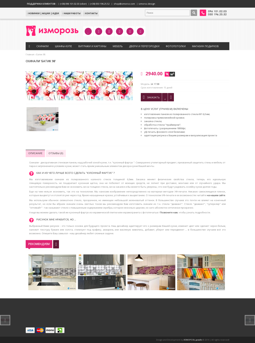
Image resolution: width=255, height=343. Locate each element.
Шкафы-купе (63, 46)
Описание (35, 153)
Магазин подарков (205, 46)
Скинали (42, 46)
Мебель (118, 46)
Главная (30, 54)
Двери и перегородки (144, 46)
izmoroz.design (147, 3)
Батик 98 (40, 54)
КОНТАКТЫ (91, 13)
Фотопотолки (176, 46)
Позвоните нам (169, 212)
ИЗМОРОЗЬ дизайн (193, 339)
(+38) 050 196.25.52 (100, 3)
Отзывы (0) (56, 153)
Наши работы (71, 13)
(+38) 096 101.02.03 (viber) (73, 3)
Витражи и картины (92, 46)
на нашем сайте (216, 195)
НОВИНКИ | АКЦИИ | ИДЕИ (43, 13)
